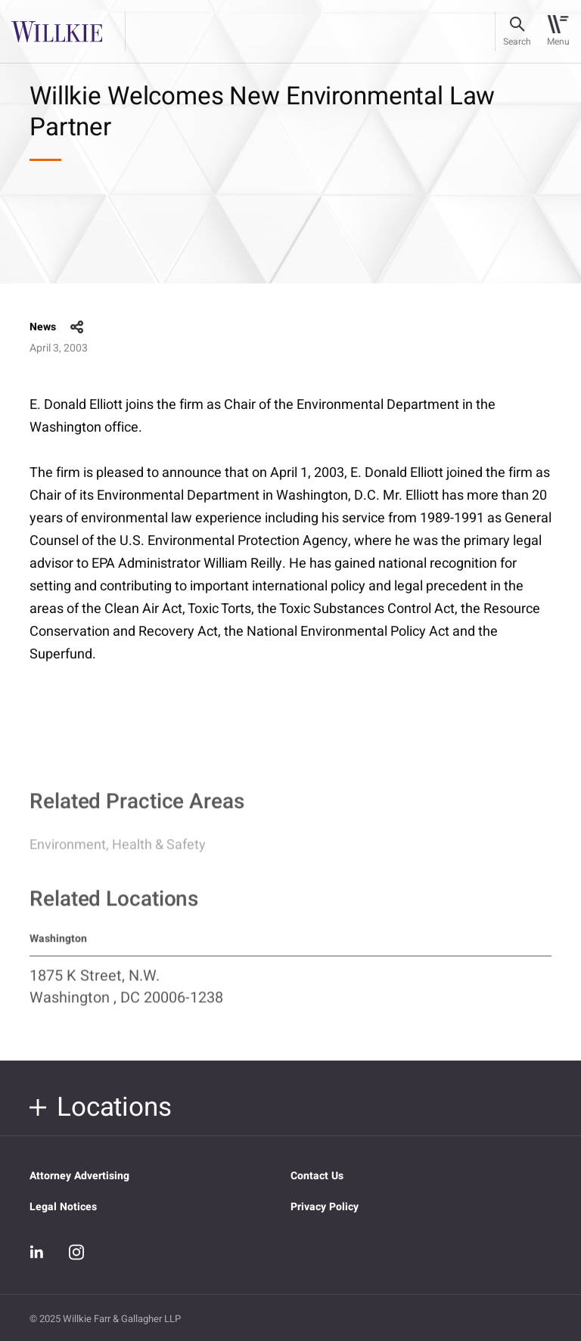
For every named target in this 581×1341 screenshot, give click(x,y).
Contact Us (316, 1176)
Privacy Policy (324, 1207)
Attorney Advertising (79, 1176)
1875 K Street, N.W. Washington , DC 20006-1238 (126, 994)
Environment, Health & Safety (118, 852)
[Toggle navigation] (558, 32)
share (77, 327)
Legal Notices (63, 1207)
